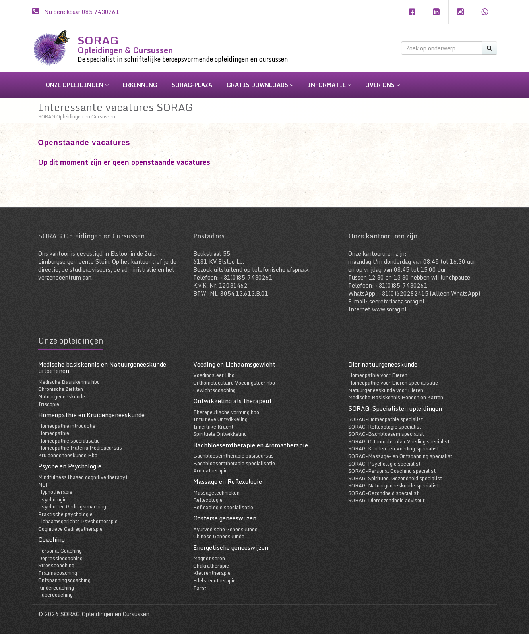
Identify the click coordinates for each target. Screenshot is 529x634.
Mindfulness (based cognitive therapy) (82, 477)
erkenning (140, 84)
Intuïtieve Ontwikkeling (220, 419)
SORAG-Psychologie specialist (384, 463)
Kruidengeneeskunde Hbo (67, 455)
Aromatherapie (210, 470)
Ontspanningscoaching (64, 580)
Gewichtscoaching (214, 390)
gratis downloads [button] (260, 84)
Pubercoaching (55, 594)
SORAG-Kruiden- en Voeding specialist (393, 448)
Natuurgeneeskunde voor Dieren (385, 390)
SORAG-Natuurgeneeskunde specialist (393, 485)
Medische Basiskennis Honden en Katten (395, 397)
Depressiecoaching (60, 558)
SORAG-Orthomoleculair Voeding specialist (399, 441)
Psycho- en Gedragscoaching (72, 506)
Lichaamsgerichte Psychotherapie (78, 521)
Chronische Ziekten (60, 389)
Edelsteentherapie (214, 580)
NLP (43, 484)
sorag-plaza (192, 84)
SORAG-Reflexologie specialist (384, 426)
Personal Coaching (60, 550)
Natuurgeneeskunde (61, 396)
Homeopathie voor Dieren (377, 375)
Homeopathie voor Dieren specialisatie (393, 382)
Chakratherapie (211, 565)
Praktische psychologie (65, 514)
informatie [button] (329, 84)
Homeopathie (53, 433)
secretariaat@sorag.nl (396, 301)
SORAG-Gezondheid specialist (383, 493)
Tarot (199, 588)
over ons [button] (382, 84)
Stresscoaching (56, 565)
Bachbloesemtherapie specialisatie (234, 463)
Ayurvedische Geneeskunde (225, 529)
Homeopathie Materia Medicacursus (80, 447)
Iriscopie (48, 404)
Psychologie (52, 499)
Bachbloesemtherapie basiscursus (233, 455)
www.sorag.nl (389, 309)
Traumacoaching (57, 572)
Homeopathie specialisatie (69, 440)
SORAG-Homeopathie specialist (385, 419)
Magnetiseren (209, 558)
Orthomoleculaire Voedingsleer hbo (234, 382)
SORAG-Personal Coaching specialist (392, 470)
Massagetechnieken (216, 492)
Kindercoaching (56, 587)
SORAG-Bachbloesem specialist (386, 433)
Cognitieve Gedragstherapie (70, 528)
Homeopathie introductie (66, 425)
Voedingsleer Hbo (213, 375)
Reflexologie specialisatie (223, 507)
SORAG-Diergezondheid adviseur (386, 500)
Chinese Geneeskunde (218, 536)
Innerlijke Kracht (213, 426)
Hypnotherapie (55, 491)
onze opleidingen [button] (77, 84)
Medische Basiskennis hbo (69, 381)
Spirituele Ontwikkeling (220, 433)
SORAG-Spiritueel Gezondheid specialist (395, 478)
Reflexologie (208, 499)
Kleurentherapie (212, 572)
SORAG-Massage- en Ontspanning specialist (400, 456)
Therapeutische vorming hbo (226, 412)
